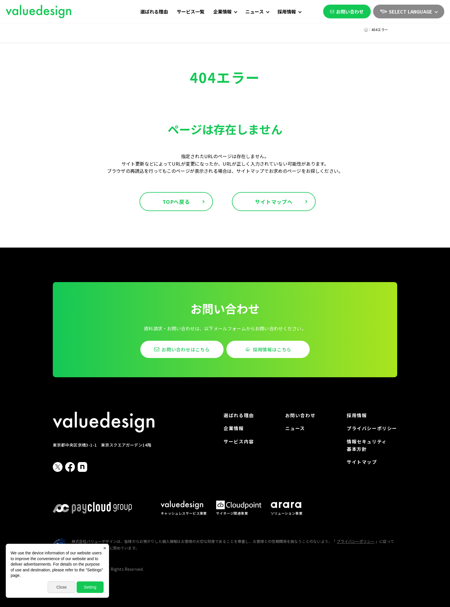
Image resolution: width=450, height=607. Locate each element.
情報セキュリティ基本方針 (367, 445)
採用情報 (357, 415)
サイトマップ (362, 461)
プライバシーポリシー (372, 428)
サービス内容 (239, 441)
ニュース (295, 428)
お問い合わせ (347, 11)
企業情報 (234, 428)
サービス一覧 (191, 11)
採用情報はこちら (272, 349)
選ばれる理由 (154, 11)
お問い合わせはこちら (186, 349)
